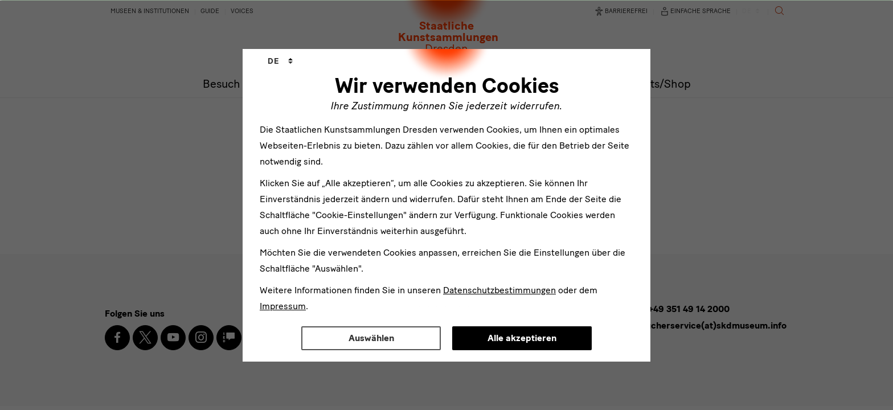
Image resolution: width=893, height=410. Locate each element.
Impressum (283, 306)
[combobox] (280, 61)
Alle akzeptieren (522, 338)
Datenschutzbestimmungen (499, 290)
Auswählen (371, 338)
